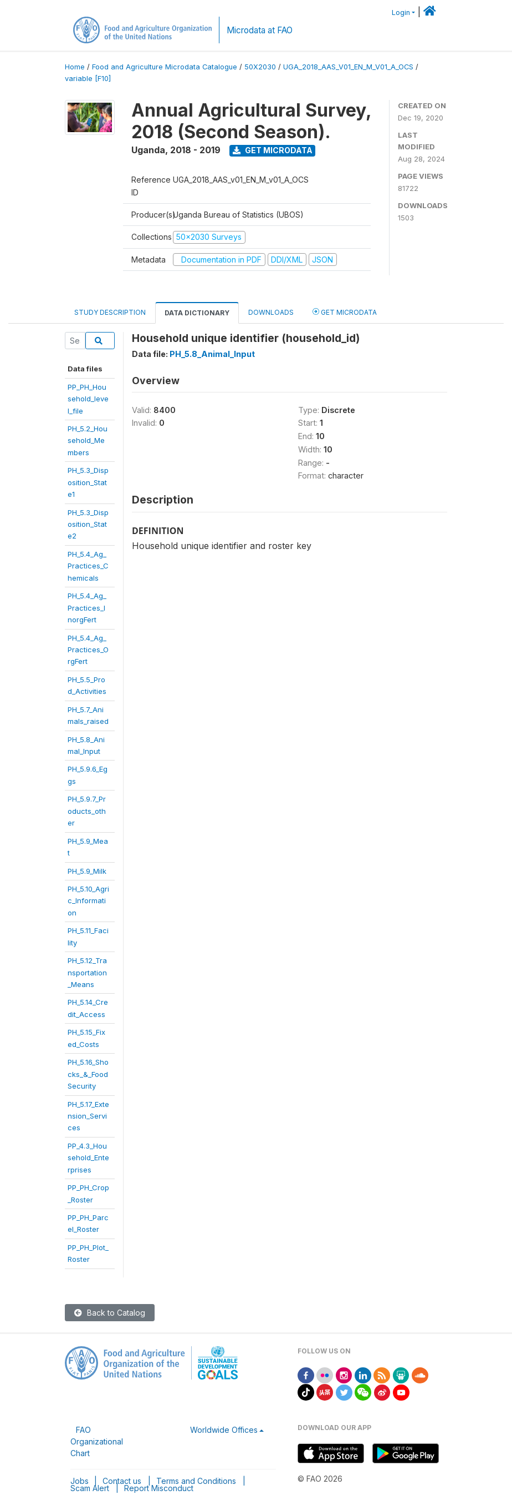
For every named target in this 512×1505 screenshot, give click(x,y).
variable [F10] (88, 78)
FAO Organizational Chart (96, 1441)
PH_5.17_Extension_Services (88, 1116)
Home (75, 67)
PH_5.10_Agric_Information (88, 900)
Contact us (122, 1481)
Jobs (79, 1481)
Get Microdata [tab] (345, 311)
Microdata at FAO (260, 30)
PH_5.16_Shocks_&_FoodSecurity (88, 1074)
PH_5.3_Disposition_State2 (88, 524)
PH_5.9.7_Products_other (87, 810)
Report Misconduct (158, 1488)
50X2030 (260, 67)
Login (401, 12)
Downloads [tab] (271, 312)
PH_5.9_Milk (87, 871)
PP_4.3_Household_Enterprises (88, 1157)
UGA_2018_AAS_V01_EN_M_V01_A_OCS (348, 67)
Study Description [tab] (110, 312)
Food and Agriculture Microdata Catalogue (164, 67)
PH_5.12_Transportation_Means (87, 972)
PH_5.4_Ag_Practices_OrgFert (88, 649)
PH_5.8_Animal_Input (212, 354)
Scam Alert (89, 1488)
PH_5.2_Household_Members (87, 440)
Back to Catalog (109, 1312)
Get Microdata (273, 150)
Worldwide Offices (224, 1429)
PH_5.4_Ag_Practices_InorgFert (87, 607)
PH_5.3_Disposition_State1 (88, 482)
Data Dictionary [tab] (197, 313)
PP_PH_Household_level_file (88, 398)
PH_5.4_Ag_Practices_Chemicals (88, 566)
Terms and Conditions (196, 1481)
